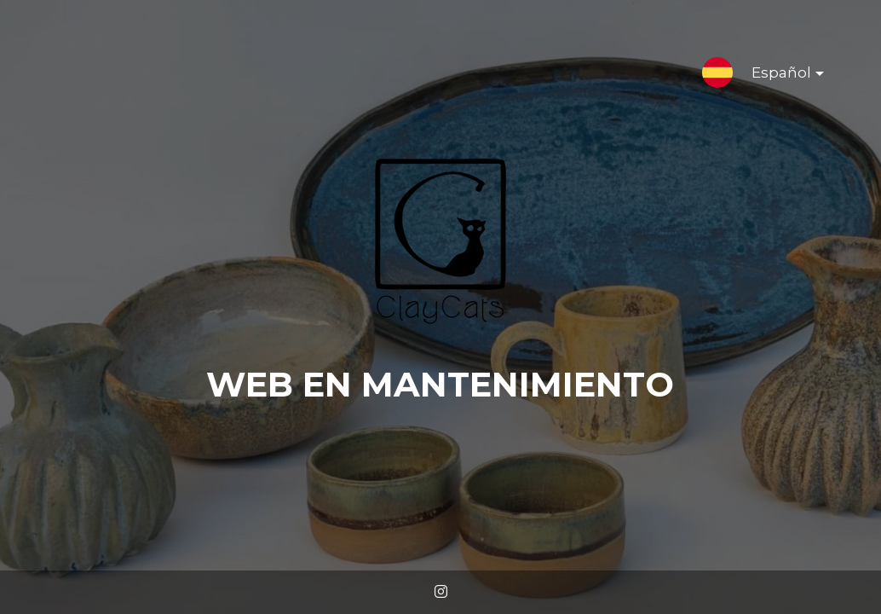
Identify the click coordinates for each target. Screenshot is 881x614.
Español (774, 76)
